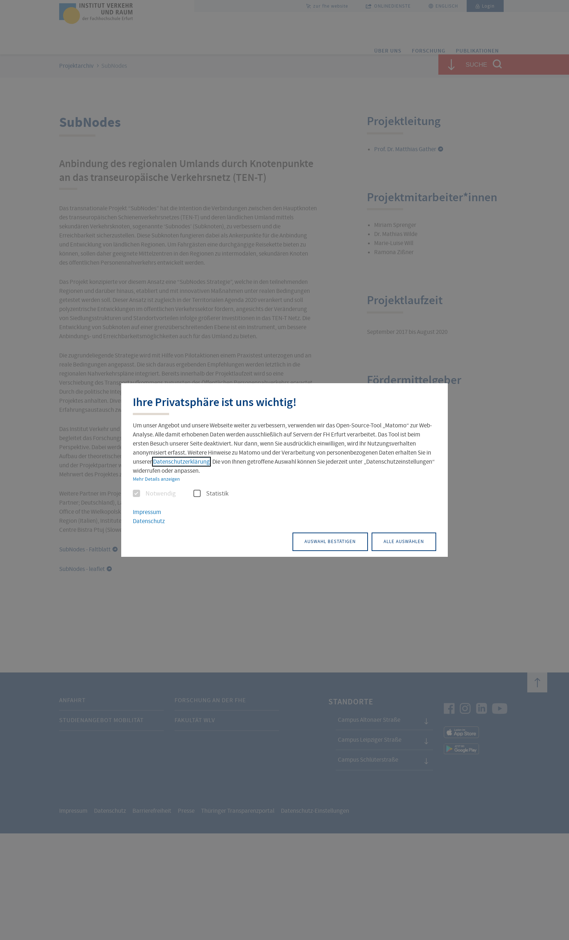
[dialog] (284, 470)
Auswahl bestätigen (315, 541)
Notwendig (154, 494)
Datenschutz (149, 521)
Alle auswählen (399, 541)
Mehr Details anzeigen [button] (156, 479)
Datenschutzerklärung (181, 462)
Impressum (147, 513)
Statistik (211, 494)
